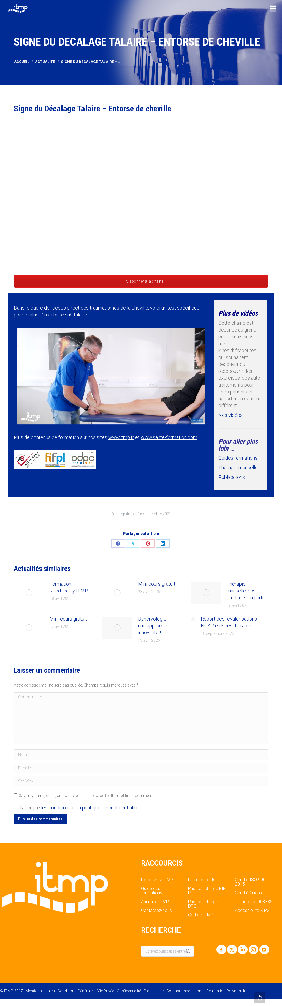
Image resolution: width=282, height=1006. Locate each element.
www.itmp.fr (121, 437)
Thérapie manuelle (238, 467)
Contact (173, 991)
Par (122, 514)
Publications (232, 477)
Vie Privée (105, 991)
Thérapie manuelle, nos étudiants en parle (246, 590)
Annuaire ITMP (155, 902)
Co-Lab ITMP (200, 915)
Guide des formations (151, 890)
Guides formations (237, 458)
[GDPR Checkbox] (15, 807)
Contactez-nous (156, 910)
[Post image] (29, 593)
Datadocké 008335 (253, 902)
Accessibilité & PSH (253, 910)
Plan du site (154, 991)
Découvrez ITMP (157, 880)
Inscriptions (193, 991)
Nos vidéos (230, 415)
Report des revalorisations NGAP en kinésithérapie (229, 622)
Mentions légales (40, 991)
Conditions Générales (76, 991)
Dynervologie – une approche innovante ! (154, 625)
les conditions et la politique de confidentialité (90, 808)
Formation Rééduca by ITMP (69, 587)
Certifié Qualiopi (250, 893)
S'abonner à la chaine (141, 281)
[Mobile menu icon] (273, 8)
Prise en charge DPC (203, 904)
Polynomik (235, 991)
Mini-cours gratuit (156, 584)
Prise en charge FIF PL (207, 890)
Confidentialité (129, 991)
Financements (201, 880)
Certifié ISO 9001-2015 (252, 882)
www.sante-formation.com (169, 437)
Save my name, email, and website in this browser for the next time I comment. (86, 795)
